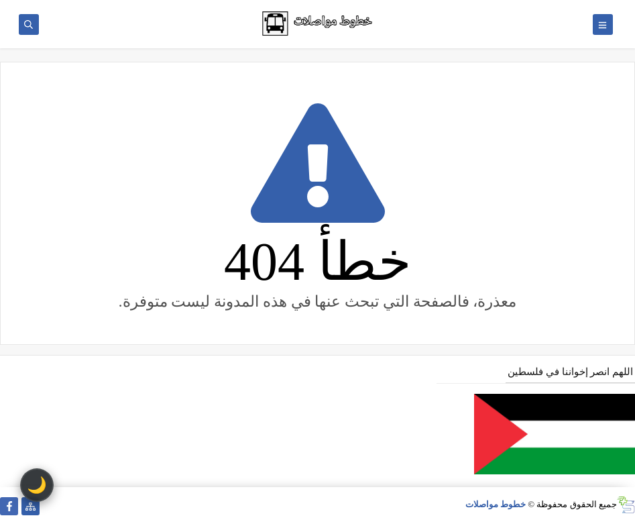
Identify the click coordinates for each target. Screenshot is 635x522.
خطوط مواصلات (495, 504)
